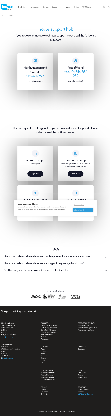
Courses (46, 7)
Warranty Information (48, 373)
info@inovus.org (7, 337)
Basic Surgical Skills (47, 334)
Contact (76, 7)
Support (67, 7)
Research (44, 356)
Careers (43, 360)
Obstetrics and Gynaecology (87, 328)
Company (56, 7)
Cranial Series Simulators (49, 332)
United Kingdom (83, 389)
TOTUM (43, 337)
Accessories (35, 7)
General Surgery (83, 325)
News (43, 353)
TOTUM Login (87, 7)
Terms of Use (82, 377)
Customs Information (48, 379)
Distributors (82, 349)
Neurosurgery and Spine (86, 330)
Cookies (80, 375)
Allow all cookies (79, 210)
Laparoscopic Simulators (49, 325)
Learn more (21, 212)
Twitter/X (44, 394)
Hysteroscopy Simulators (49, 328)
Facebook (44, 392)
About (43, 349)
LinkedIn (43, 389)
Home (3, 15)
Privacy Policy (82, 373)
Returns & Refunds (47, 375)
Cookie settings (79, 205)
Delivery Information (47, 377)
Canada (81, 392)
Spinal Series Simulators (48, 330)
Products (22, 7)
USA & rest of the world (85, 394)
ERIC (42, 363)
